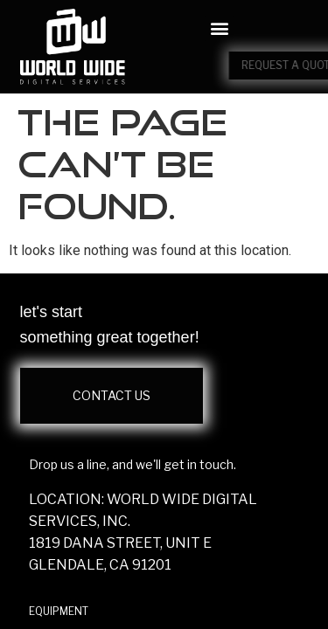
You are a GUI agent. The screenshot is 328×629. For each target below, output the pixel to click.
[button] (220, 28)
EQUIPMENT (58, 611)
